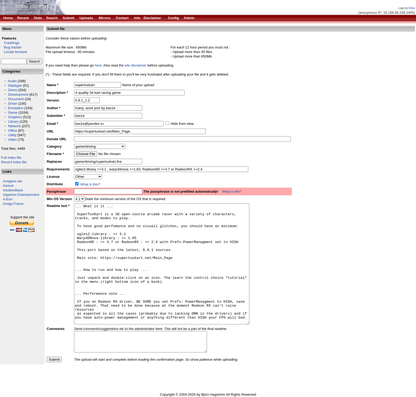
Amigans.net (12, 181)
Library (13, 121)
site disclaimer (135, 65)
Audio (12, 81)
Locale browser (14, 52)
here (98, 65)
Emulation (15, 108)
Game (12, 112)
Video (12, 140)
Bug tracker (11, 47)
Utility (12, 135)
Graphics (15, 117)
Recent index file (14, 162)
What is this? (90, 184)
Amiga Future (13, 204)
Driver (12, 103)
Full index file (11, 158)
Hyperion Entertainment (21, 195)
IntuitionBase (13, 190)
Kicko (412, 8)
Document (16, 99)
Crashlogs (10, 43)
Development (18, 94)
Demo (12, 90)
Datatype (15, 85)
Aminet (8, 186)
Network (14, 126)
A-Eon (7, 199)
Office (12, 131)
